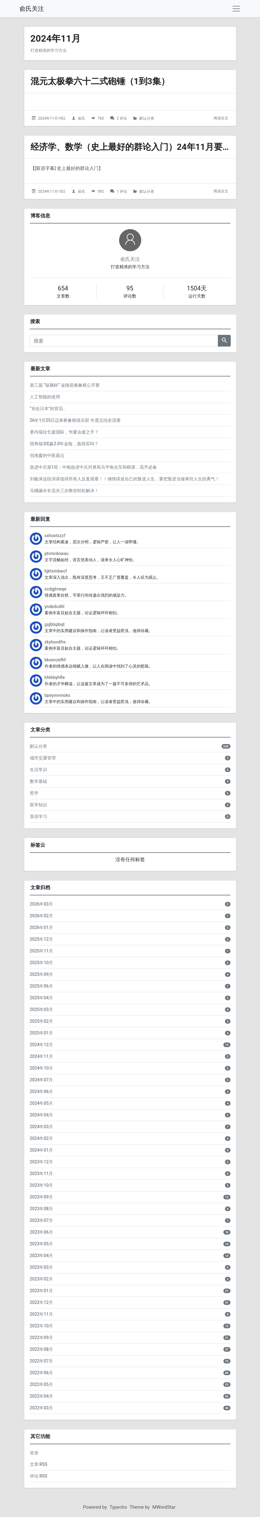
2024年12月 (41, 1044)
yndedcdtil (55, 606)
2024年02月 (41, 1138)
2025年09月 (41, 974)
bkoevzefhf (55, 659)
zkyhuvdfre (55, 641)
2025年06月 (41, 986)
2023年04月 (41, 1255)
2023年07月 (41, 1220)
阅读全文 (221, 118)
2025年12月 (41, 939)
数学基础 (38, 781)
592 (101, 191)
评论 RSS (38, 1476)
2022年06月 (41, 1372)
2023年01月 (41, 1290)
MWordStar (163, 1507)
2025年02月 (41, 1021)
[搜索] (124, 341)
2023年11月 (41, 1173)
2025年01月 (41, 1032)
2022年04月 (41, 1396)
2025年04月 (41, 997)
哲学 (34, 793)
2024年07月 (41, 1079)
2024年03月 (41, 1126)
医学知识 (38, 804)
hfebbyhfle (55, 677)
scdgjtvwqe (55, 588)
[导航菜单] (236, 8)
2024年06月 (41, 1091)
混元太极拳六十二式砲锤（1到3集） (100, 81)
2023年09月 (41, 1196)
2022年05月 (41, 1384)
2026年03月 (41, 904)
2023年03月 (41, 1267)
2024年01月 (41, 1150)
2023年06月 (41, 1232)
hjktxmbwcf (56, 571)
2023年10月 (41, 1185)
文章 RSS (38, 1464)
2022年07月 (41, 1361)
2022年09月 (41, 1337)
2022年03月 (41, 1407)
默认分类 (146, 118)
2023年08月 (41, 1208)
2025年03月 (41, 1009)
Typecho (118, 1507)
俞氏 (81, 118)
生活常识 (38, 769)
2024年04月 (41, 1114)
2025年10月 (41, 962)
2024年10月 (41, 1068)
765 (101, 118)
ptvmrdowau (57, 553)
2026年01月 (41, 927)
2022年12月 (41, 1302)
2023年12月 (41, 1161)
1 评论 (122, 191)
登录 (34, 1452)
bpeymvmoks (57, 695)
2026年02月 (41, 915)
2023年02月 (41, 1278)
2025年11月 (41, 950)
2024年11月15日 (52, 191)
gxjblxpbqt (55, 624)
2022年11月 (41, 1314)
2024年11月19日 (52, 118)
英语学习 (38, 816)
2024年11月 (41, 1056)
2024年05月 (41, 1103)
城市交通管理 (43, 757)
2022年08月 (41, 1349)
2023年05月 (41, 1243)
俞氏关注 (31, 8)
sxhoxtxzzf (55, 535)
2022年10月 (41, 1325)
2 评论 (122, 118)
